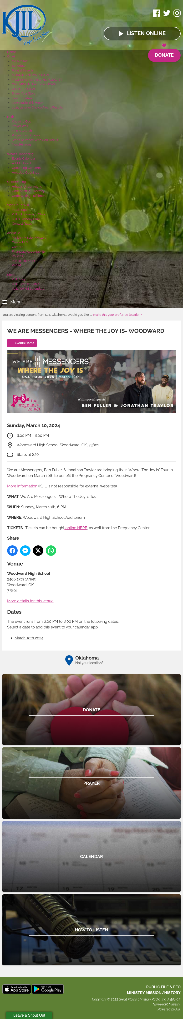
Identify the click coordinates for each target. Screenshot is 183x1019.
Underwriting (16, 182)
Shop (11, 275)
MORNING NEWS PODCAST (32, 75)
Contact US (20, 242)
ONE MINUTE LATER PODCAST (34, 84)
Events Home (24, 343)
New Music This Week (27, 102)
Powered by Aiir (169, 1009)
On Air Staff (20, 61)
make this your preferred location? (117, 314)
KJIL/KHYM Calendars (28, 288)
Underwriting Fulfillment (29, 196)
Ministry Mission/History (29, 237)
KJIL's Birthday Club (26, 219)
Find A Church (22, 130)
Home (11, 52)
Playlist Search (22, 70)
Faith (10, 116)
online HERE (75, 528)
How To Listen (22, 98)
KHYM (16, 265)
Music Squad (21, 210)
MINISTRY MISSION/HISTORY (154, 993)
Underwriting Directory (28, 191)
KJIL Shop (19, 279)
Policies (17, 256)
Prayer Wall (20, 126)
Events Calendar (23, 158)
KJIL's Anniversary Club (28, 214)
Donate (163, 53)
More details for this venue (30, 601)
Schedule (18, 65)
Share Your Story (24, 93)
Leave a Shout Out (29, 1015)
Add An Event (21, 163)
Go (142, 15)
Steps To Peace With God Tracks (35, 140)
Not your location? (89, 663)
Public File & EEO (24, 261)
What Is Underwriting (27, 186)
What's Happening (20, 154)
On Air (11, 56)
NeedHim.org (21, 144)
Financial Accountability (29, 251)
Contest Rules (22, 223)
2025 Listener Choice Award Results (37, 107)
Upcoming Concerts (26, 168)
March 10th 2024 (29, 638)
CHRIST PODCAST (25, 89)
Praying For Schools (26, 135)
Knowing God (21, 121)
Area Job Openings (25, 172)
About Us (13, 233)
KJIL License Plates (25, 284)
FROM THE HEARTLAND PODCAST (37, 79)
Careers (17, 247)
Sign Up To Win (18, 205)
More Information (22, 486)
